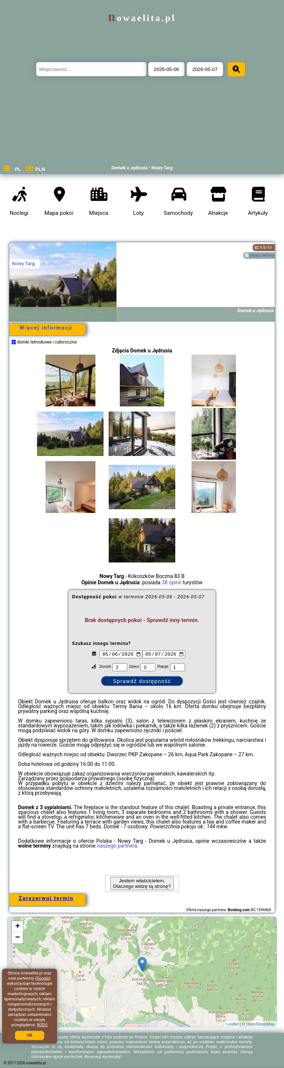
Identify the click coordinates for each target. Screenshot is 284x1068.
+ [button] (17, 926)
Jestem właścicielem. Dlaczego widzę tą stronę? (142, 883)
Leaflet (232, 1024)
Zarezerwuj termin (46, 898)
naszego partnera (117, 846)
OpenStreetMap (260, 1024)
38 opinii (171, 582)
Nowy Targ (23, 263)
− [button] (17, 937)
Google (43, 978)
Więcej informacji (46, 328)
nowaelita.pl (142, 18)
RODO (42, 1025)
